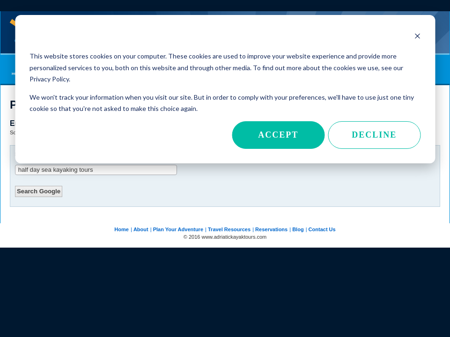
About (140, 229)
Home (121, 229)
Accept (278, 134)
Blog (297, 229)
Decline (374, 134)
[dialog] (225, 89)
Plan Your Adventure (178, 229)
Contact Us (322, 229)
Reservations (271, 229)
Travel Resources (229, 229)
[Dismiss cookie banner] (417, 36)
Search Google (38, 191)
